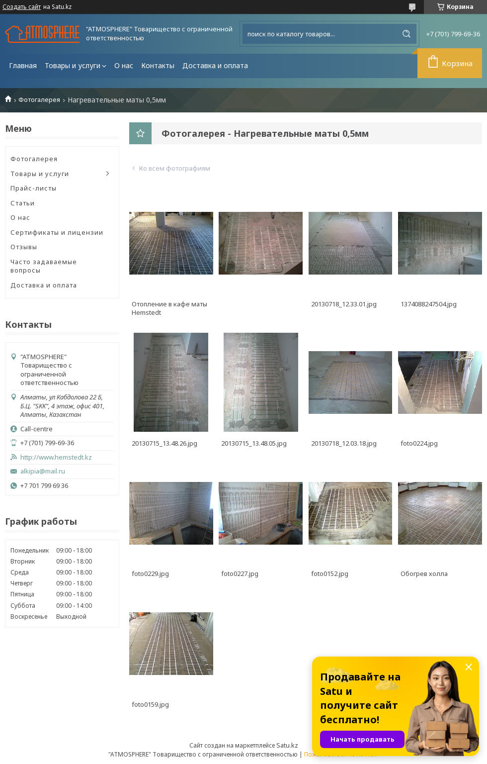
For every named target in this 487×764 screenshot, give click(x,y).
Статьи (22, 202)
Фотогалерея (39, 100)
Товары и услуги (72, 65)
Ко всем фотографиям (174, 168)
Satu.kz (287, 745)
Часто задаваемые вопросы (43, 266)
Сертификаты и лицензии (56, 232)
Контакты (157, 65)
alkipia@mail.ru (42, 471)
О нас (123, 65)
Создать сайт (21, 6)
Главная (23, 65)
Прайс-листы (33, 188)
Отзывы (23, 246)
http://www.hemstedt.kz (56, 457)
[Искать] (406, 34)
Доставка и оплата (215, 65)
